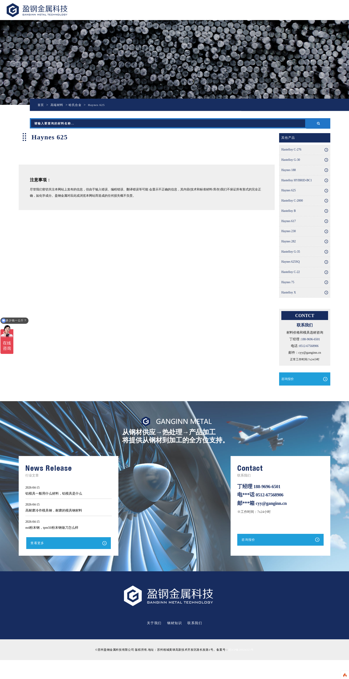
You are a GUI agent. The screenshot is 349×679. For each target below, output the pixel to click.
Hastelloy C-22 (291, 287)
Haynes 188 (289, 173)
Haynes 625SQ (291, 276)
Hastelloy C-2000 (293, 207)
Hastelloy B (289, 219)
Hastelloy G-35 (291, 264)
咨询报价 (288, 397)
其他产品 (288, 138)
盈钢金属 (51, 10)
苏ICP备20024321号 (241, 668)
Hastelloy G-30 (291, 162)
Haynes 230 (289, 242)
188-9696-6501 (310, 357)
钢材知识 (174, 642)
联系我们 (194, 642)
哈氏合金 (78, 105)
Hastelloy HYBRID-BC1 (298, 185)
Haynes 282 (289, 253)
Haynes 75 (288, 298)
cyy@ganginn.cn (273, 521)
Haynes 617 (289, 230)
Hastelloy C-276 (292, 151)
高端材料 (58, 105)
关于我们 (154, 642)
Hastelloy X (289, 310)
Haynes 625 (289, 196)
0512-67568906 (308, 364)
